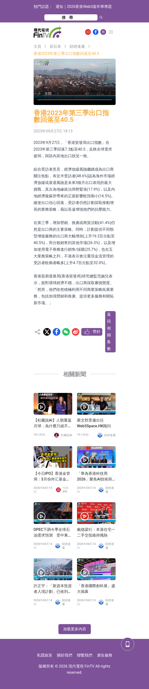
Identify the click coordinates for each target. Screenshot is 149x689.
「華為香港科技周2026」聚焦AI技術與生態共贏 (94, 476)
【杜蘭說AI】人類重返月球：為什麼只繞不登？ (53, 423)
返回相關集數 (109, 331)
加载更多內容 (74, 629)
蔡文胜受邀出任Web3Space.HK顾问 (94, 423)
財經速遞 (77, 46)
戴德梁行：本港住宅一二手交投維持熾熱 (96, 532)
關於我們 (64, 655)
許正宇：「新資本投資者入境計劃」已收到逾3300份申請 (53, 589)
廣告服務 (104, 655)
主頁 (37, 46)
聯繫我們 (84, 655)
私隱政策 (44, 655)
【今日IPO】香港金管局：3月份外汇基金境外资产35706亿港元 (52, 476)
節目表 (55, 46)
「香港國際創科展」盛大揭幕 (96, 589)
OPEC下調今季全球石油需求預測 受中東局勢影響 (53, 532)
